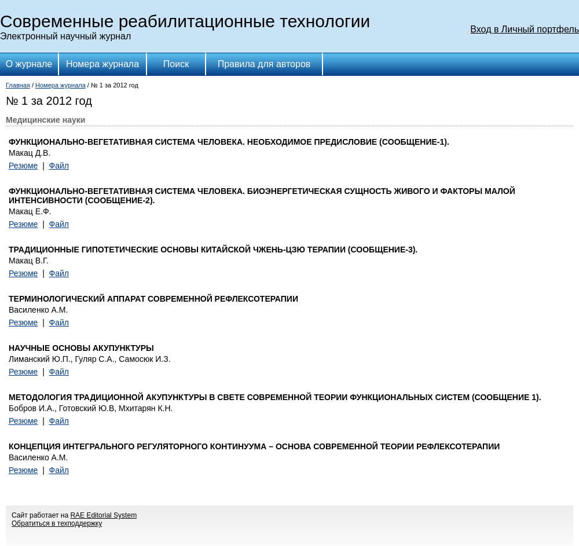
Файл (59, 165)
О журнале (29, 64)
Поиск (176, 64)
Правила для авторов (264, 64)
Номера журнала (102, 64)
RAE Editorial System (103, 515)
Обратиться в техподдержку (57, 523)
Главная (18, 85)
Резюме (23, 165)
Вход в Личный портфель (524, 29)
